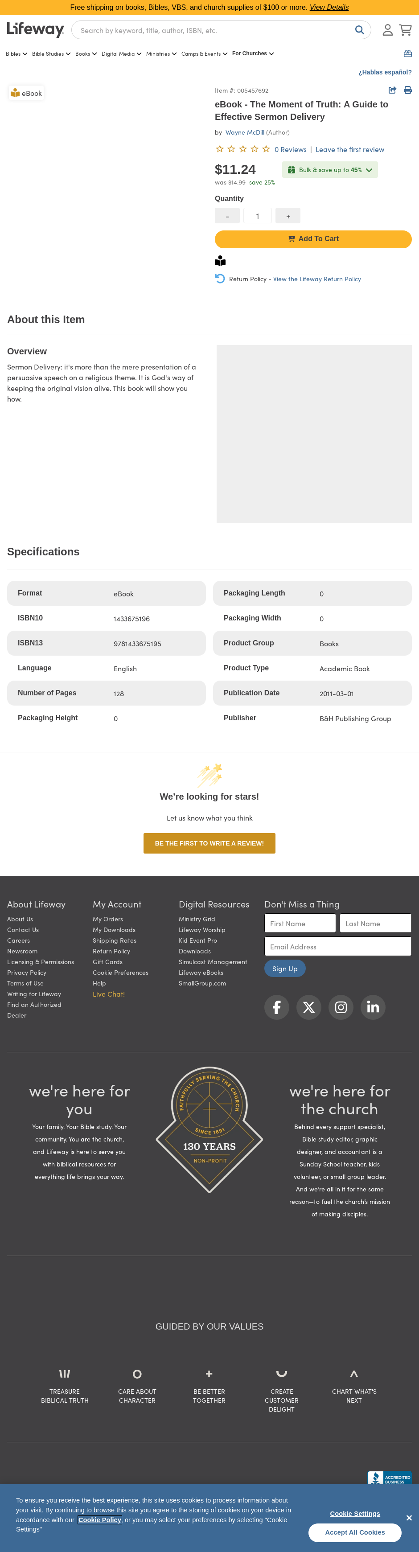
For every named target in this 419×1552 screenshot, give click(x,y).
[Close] (409, 1517)
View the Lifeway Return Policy (317, 278)
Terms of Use (25, 982)
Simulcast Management (213, 961)
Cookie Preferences (120, 972)
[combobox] (221, 30)
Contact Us (23, 929)
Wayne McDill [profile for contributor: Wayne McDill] (245, 131)
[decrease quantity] (227, 215)
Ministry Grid (197, 918)
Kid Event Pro (198, 940)
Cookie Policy (99, 1519)
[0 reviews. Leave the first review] (261, 149)
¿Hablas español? (385, 72)
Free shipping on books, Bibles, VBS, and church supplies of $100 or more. (209, 7)
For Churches (253, 53)
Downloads (195, 950)
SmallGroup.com (202, 982)
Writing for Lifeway (34, 993)
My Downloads (114, 929)
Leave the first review (350, 149)
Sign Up (285, 968)
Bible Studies (51, 53)
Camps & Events (204, 53)
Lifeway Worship (202, 929)
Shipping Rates (114, 940)
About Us (20, 918)
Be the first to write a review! (209, 843)
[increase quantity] (287, 215)
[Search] (358, 30)
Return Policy (111, 950)
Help (99, 982)
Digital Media (122, 53)
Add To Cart (313, 238)
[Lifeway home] (35, 30)
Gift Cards (108, 961)
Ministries (161, 53)
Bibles (17, 53)
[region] (209, 1518)
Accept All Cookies (355, 1532)
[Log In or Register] (388, 30)
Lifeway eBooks (201, 972)
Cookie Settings (355, 1513)
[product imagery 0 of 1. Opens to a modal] (105, 182)
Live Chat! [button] (109, 993)
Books (86, 53)
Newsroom (22, 950)
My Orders (108, 918)
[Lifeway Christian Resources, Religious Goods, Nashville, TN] (389, 1479)
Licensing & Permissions (40, 961)
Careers (18, 940)
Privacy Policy (26, 972)
